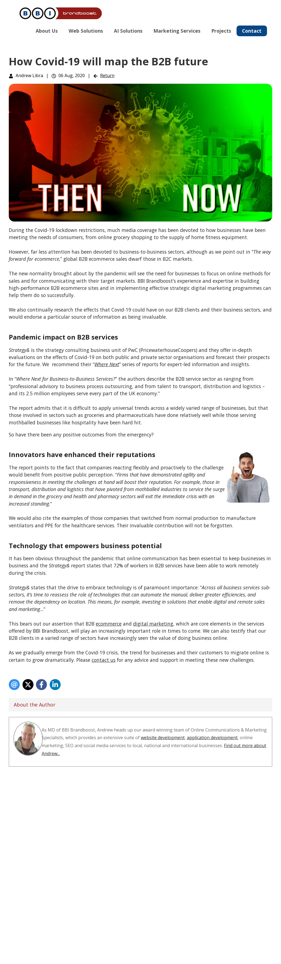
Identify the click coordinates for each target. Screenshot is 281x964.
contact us (104, 660)
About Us (47, 30)
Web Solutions (86, 30)
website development (163, 738)
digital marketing (153, 623)
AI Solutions (128, 30)
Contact (252, 30)
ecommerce (109, 623)
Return (107, 75)
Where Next (106, 364)
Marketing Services (176, 30)
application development (212, 738)
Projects (221, 30)
